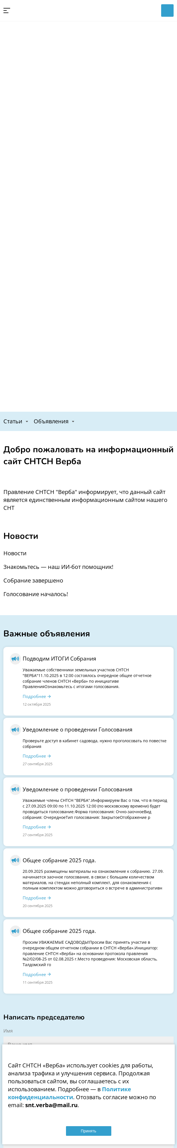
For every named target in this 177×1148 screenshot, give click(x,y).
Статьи (12, 421)
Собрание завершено (33, 580)
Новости (15, 553)
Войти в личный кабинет (167, 10)
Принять (88, 1131)
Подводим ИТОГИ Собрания (59, 658)
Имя (8, 1031)
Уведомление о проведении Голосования (78, 729)
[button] (6, 10)
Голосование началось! (35, 594)
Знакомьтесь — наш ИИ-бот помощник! (58, 567)
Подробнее (34, 696)
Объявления (51, 421)
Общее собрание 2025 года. (59, 860)
